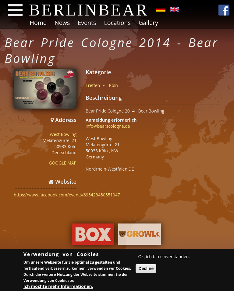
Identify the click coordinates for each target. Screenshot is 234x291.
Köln (113, 85)
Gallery (148, 23)
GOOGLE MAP (62, 163)
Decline (146, 269)
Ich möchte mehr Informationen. (58, 287)
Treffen (93, 85)
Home (38, 23)
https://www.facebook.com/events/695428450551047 (67, 195)
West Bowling (63, 134)
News (62, 23)
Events (87, 23)
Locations (117, 23)
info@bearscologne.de (108, 126)
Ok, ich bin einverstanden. (164, 257)
